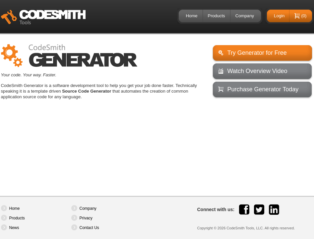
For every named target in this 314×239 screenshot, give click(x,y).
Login (279, 15)
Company (244, 15)
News (14, 227)
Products (216, 15)
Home (191, 15)
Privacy (86, 218)
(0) (303, 15)
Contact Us (89, 227)
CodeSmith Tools (43, 17)
